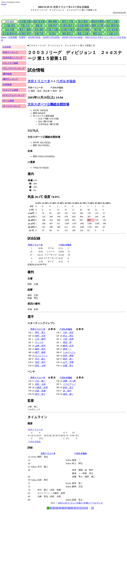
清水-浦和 (39, 29)
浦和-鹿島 (52, 21)
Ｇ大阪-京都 (25, 21)
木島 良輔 (40, 391)
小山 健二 (40, 381)
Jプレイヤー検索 (10, 63)
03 (54, 508)
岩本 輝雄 (68, 355)
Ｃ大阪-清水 (9, 25)
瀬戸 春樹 (40, 352)
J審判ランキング (10, 79)
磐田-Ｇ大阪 (97, 25)
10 (75, 508)
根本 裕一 (68, 359)
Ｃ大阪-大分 (112, 34)
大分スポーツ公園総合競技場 (48, 104)
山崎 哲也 (40, 346)
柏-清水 (52, 34)
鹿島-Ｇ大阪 (83, 34)
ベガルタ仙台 (66, 81)
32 (92, 508)
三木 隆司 (40, 339)
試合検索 (12, 37)
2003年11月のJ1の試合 (72, 37)
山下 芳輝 (68, 362)
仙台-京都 (9, 29)
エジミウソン (41, 355)
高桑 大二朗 (69, 381)
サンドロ (39, 342)
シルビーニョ (69, 352)
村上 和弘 (68, 336)
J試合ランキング (10, 52)
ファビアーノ (69, 384)
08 (69, 508)
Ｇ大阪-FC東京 (67, 29)
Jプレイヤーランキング (13, 68)
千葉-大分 (25, 25)
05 (60, 508)
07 (66, 508)
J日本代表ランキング (12, 58)
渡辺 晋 (67, 342)
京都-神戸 (52, 25)
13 (84, 508)
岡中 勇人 (40, 332)
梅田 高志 (40, 349)
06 (63, 508)
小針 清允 (68, 332)
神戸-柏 (97, 29)
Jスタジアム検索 (10, 90)
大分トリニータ (39, 81)
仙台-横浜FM (112, 25)
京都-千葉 (39, 34)
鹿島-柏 (38, 25)
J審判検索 (7, 74)
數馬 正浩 (68, 346)
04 (57, 508)
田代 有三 (40, 394)
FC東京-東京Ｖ (67, 25)
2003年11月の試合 (51, 37)
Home (4, 4)
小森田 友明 (41, 387)
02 (51, 508)
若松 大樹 (40, 384)
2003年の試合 (34, 37)
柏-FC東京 (83, 21)
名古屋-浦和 (83, 25)
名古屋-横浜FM (10, 34)
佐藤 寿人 (68, 365)
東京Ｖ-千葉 (67, 21)
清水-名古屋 (39, 21)
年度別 (22, 37)
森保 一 (67, 349)
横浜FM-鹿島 (83, 29)
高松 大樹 (40, 365)
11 (78, 508)
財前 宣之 (68, 387)
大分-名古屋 (112, 29)
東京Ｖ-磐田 (25, 29)
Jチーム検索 (8, 101)
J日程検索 (7, 84)
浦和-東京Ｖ (67, 34)
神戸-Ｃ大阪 (112, 21)
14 (86, 508)
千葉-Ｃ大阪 (52, 29)
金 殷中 (67, 391)
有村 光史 (40, 336)
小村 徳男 (68, 339)
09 (72, 508)
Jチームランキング (11, 106)
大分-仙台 (9, 21)
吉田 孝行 (40, 362)
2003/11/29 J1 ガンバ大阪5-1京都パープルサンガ (80, 503)
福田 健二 (68, 394)
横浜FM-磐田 (98, 21)
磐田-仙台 (97, 34)
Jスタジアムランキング (13, 95)
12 (81, 508)
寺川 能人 (40, 359)
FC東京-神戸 (25, 34)
